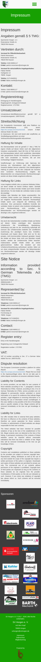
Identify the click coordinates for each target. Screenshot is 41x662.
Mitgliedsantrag (20, 640)
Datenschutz (20, 637)
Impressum (20, 635)
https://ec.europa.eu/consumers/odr (13, 130)
